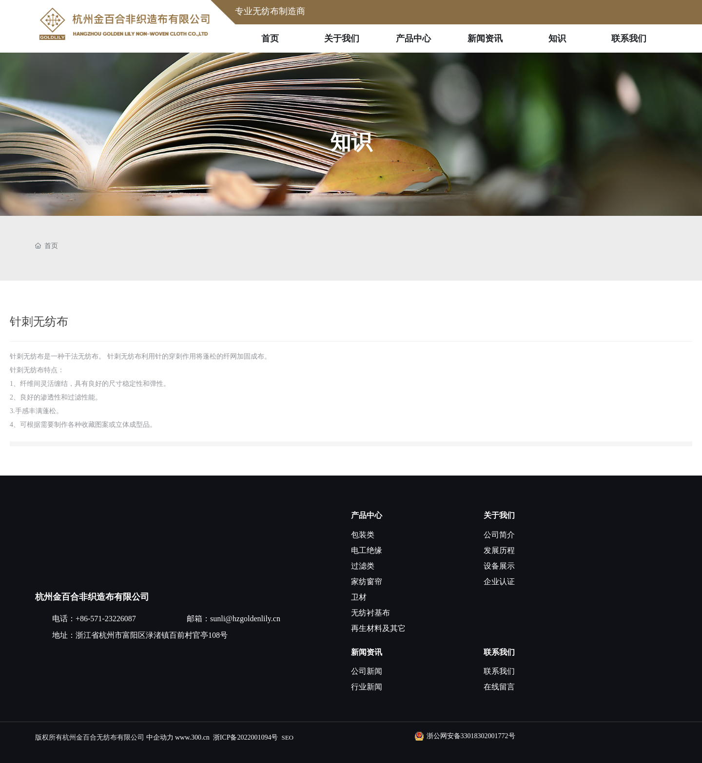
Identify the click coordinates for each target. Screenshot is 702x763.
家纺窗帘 (366, 581)
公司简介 (499, 535)
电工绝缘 (366, 550)
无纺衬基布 (370, 613)
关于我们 (499, 515)
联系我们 (499, 652)
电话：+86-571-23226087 (94, 618)
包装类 (362, 535)
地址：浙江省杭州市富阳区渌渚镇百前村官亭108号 (140, 635)
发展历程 (499, 550)
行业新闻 (366, 687)
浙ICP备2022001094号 (245, 737)
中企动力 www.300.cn (178, 737)
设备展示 (499, 566)
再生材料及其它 (378, 628)
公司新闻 (366, 671)
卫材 (359, 597)
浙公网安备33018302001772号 (471, 736)
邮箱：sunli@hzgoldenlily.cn (233, 618)
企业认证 (499, 581)
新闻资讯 (366, 652)
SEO (287, 737)
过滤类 (362, 566)
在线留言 (499, 687)
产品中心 (366, 515)
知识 (351, 142)
